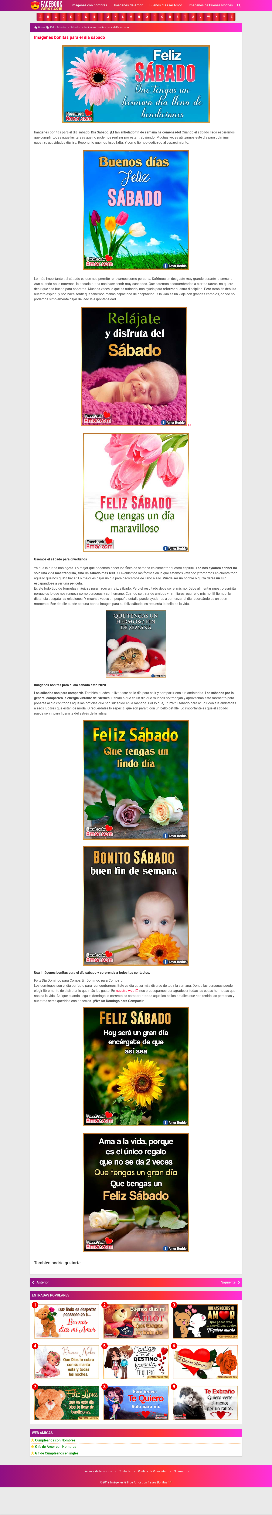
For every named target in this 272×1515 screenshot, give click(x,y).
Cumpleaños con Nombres (55, 1440)
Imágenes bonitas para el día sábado (69, 37)
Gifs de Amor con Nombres (55, 1446)
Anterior (43, 1282)
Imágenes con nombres (89, 5)
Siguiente (228, 1282)
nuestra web (125, 991)
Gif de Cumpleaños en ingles (56, 1453)
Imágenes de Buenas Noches (211, 5)
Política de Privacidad (152, 1471)
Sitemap (179, 1471)
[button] (40, 17)
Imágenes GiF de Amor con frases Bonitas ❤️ (141, 1482)
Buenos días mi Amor (165, 5)
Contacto (125, 1471)
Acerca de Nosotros (98, 1471)
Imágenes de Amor (128, 5)
